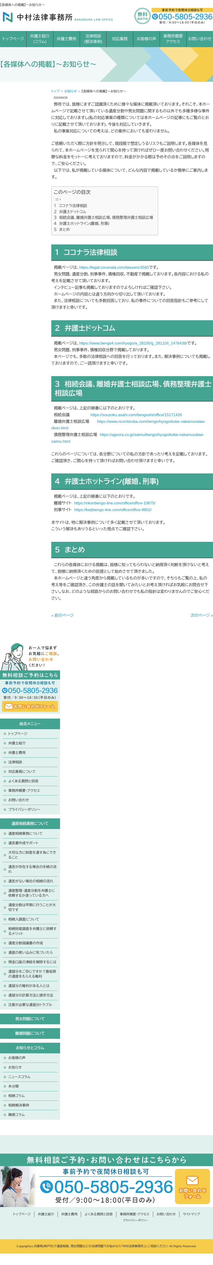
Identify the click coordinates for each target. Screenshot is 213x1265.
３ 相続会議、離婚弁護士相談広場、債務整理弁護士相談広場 (103, 217)
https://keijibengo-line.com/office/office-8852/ (113, 510)
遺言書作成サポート (23, 843)
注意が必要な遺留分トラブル (30, 1005)
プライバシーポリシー (24, 809)
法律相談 (15, 762)
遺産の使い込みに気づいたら (30, 952)
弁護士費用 (66, 39)
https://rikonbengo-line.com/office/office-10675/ (114, 503)
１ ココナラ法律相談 (70, 206)
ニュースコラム (19, 1077)
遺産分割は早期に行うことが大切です (32, 907)
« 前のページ (62, 615)
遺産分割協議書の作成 (25, 943)
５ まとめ (62, 229)
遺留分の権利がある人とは (28, 986)
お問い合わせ (199, 39)
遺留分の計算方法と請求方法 (30, 995)
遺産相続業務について (25, 833)
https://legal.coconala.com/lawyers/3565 (114, 267)
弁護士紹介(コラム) (40, 39)
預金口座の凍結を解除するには (32, 962)
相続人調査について (23, 919)
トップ (55, 91)
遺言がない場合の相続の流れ (30, 881)
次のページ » (202, 615)
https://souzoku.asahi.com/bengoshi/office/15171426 (136, 415)
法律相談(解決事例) (93, 39)
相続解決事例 (18, 1105)
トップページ (13, 39)
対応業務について (22, 772)
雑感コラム (16, 1115)
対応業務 (120, 39)
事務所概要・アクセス (24, 791)
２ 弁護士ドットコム (70, 212)
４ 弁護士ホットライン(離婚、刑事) (81, 223)
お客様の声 (146, 39)
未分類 (13, 1086)
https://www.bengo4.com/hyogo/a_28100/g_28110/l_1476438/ (133, 343)
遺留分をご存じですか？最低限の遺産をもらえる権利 (32, 973)
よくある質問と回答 (23, 781)
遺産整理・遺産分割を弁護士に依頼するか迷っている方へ (31, 893)
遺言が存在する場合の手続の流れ (32, 869)
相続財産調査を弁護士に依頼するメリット (32, 931)
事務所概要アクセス (173, 39)
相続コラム (16, 1096)
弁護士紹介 (17, 743)
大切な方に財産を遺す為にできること (32, 854)
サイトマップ (191, 1214)
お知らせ (70, 91)
